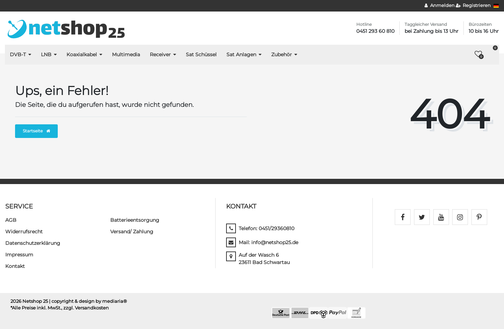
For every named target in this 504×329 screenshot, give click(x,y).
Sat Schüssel (201, 54)
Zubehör (281, 54)
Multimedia (126, 54)
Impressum (19, 254)
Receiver (160, 54)
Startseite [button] (36, 130)
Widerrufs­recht (24, 231)
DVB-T (18, 54)
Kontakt (15, 266)
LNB (46, 54)
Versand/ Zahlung (131, 231)
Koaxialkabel (81, 54)
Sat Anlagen (241, 54)
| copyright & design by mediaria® (88, 301)
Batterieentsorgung (134, 220)
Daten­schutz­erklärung (32, 243)
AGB (10, 220)
